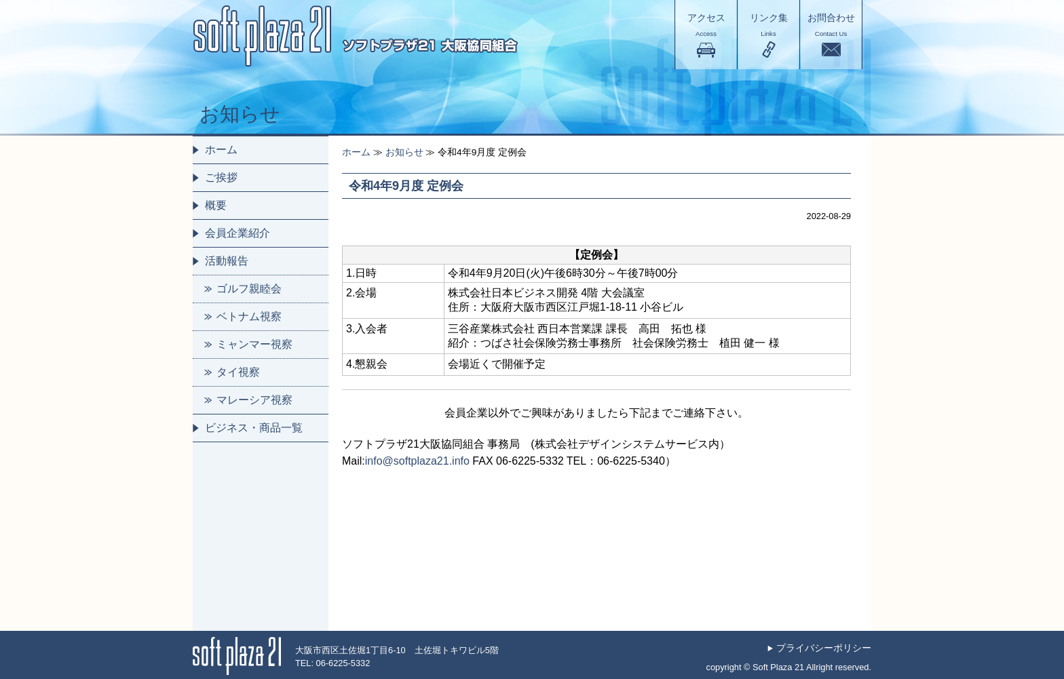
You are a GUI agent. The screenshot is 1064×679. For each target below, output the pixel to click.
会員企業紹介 (237, 233)
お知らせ (404, 152)
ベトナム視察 (249, 316)
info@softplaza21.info (417, 461)
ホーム (356, 152)
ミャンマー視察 (254, 344)
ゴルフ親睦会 (249, 288)
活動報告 (226, 261)
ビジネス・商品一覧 (254, 427)
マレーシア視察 (254, 400)
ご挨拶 (221, 177)
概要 (216, 205)
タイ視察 (238, 372)
